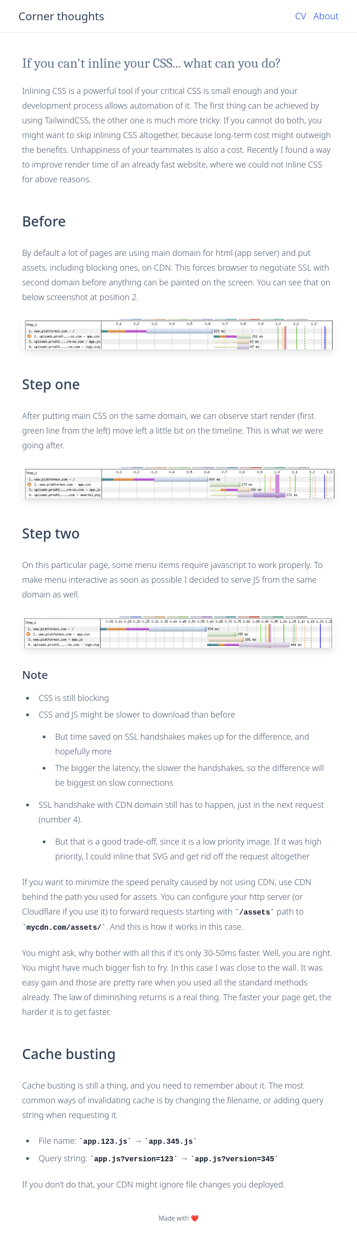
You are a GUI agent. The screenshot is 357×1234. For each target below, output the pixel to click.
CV (300, 16)
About (326, 16)
